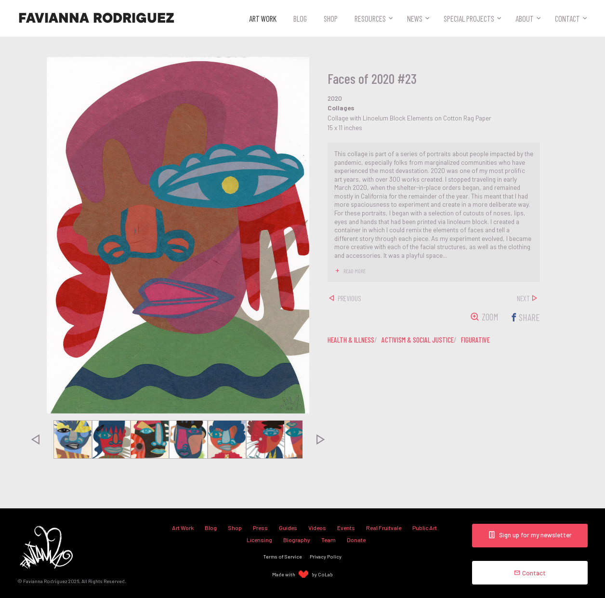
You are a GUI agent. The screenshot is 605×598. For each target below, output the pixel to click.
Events (346, 527)
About (524, 18)
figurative (475, 339)
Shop (331, 18)
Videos (317, 527)
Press (260, 527)
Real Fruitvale (383, 527)
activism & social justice (417, 339)
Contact (567, 18)
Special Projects (469, 18)
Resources (370, 18)
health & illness (351, 339)
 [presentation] (35, 439)
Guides (288, 527)
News (414, 18)
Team (328, 539)
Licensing (259, 539)
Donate (356, 539)
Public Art (424, 527)
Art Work (262, 18)
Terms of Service (282, 556)
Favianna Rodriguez (96, 18)
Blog (300, 18)
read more (354, 270)
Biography (296, 539)
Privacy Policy (326, 556)
